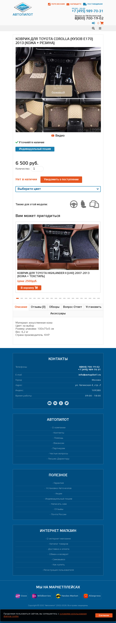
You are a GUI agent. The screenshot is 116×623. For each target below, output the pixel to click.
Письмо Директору (58, 459)
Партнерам (59, 448)
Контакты (59, 433)
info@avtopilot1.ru (90, 375)
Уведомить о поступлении (61, 179)
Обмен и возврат (58, 554)
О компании (58, 428)
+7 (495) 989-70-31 (89, 370)
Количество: (22, 169)
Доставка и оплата (58, 549)
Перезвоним (56, 4)
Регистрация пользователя (59, 570)
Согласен (104, 615)
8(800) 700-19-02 (89, 367)
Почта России (58, 514)
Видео (58, 135)
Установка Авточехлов (59, 488)
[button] (17, 298)
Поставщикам (93, 4)
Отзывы (58, 509)
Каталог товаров (59, 544)
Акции (58, 494)
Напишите (73, 4)
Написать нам (59, 504)
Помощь (58, 438)
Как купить (59, 565)
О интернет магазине (59, 539)
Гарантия (59, 483)
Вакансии (59, 443)
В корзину (29, 287)
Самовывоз (59, 559)
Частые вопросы (59, 454)
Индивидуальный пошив (35, 149)
